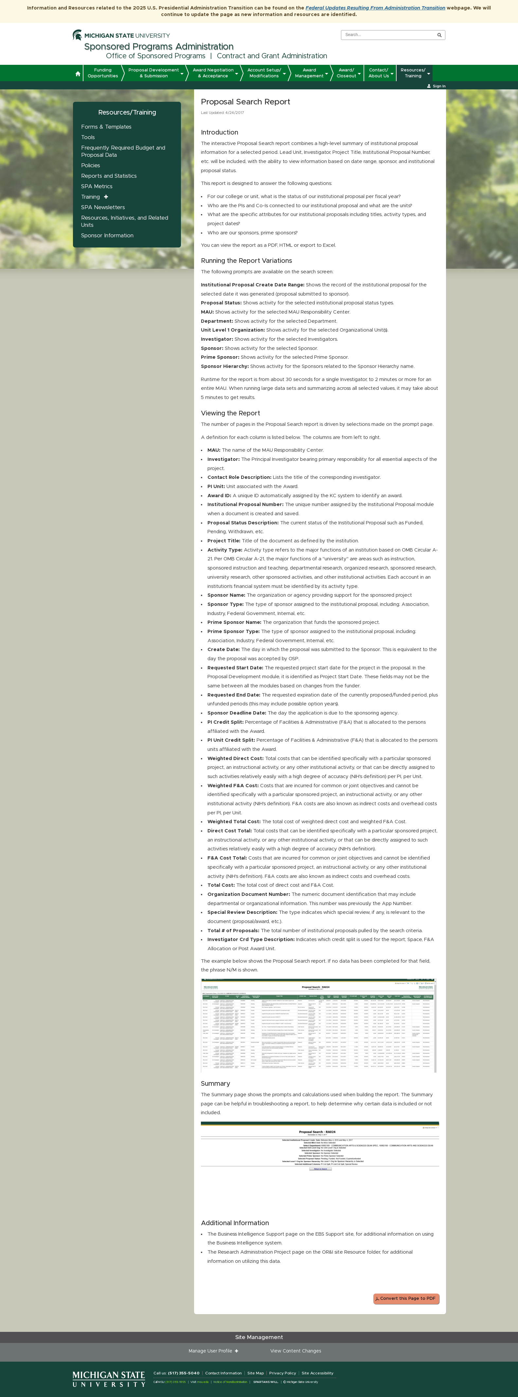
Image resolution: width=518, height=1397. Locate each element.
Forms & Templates (106, 127)
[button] (78, 74)
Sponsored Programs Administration (159, 46)
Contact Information (223, 1373)
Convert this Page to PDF (408, 1299)
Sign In (439, 86)
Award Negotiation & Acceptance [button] (213, 73)
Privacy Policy (282, 1373)
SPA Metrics (97, 186)
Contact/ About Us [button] (378, 73)
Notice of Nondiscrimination (230, 1382)
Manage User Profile (212, 1351)
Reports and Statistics (109, 176)
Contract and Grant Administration (272, 56)
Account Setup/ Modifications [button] (264, 73)
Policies (90, 165)
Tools (88, 137)
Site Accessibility (317, 1373)
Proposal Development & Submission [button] (154, 73)
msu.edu (202, 1382)
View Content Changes (295, 1351)
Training (90, 197)
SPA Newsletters (103, 207)
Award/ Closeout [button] (346, 73)
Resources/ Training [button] (413, 73)
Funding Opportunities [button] (103, 73)
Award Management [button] (309, 73)
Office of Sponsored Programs (155, 56)
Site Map (255, 1373)
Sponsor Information (107, 235)
